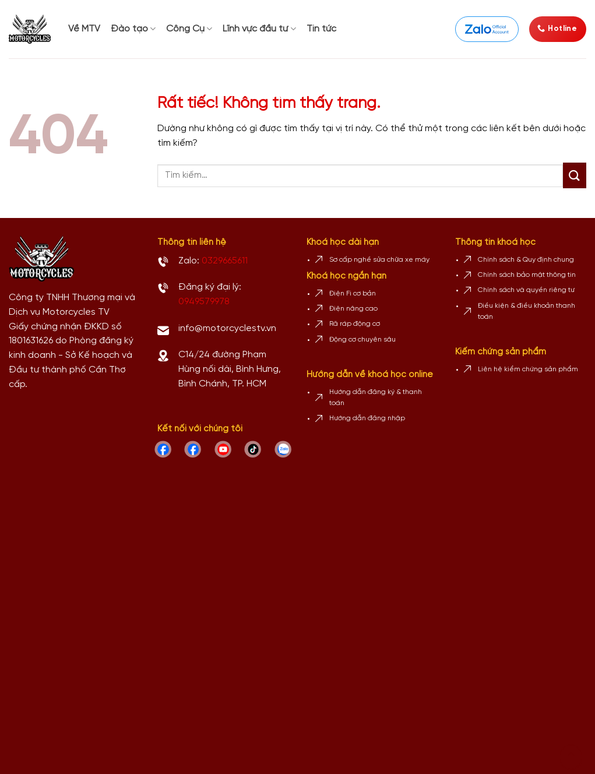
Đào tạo (133, 28)
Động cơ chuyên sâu (362, 339)
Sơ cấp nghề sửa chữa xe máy (379, 259)
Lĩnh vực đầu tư (259, 28)
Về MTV (84, 29)
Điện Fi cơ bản (352, 293)
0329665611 (225, 261)
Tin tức (321, 29)
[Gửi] (574, 175)
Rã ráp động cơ (354, 324)
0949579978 (204, 302)
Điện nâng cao (353, 308)
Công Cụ (189, 28)
